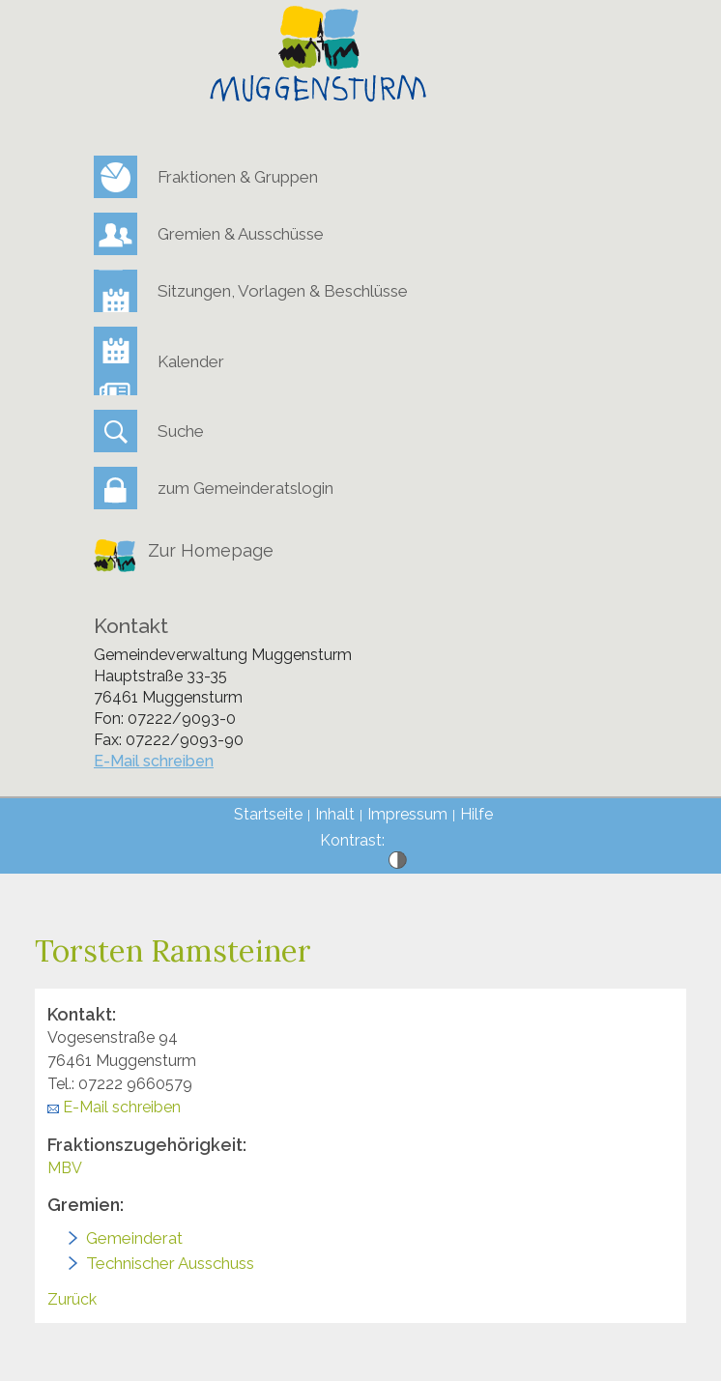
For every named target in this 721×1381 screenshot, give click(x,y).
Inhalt (335, 814)
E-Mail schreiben (154, 761)
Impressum (407, 814)
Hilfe (476, 814)
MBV (64, 1168)
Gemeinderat (134, 1238)
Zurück (72, 1299)
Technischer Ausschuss (170, 1263)
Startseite (268, 814)
